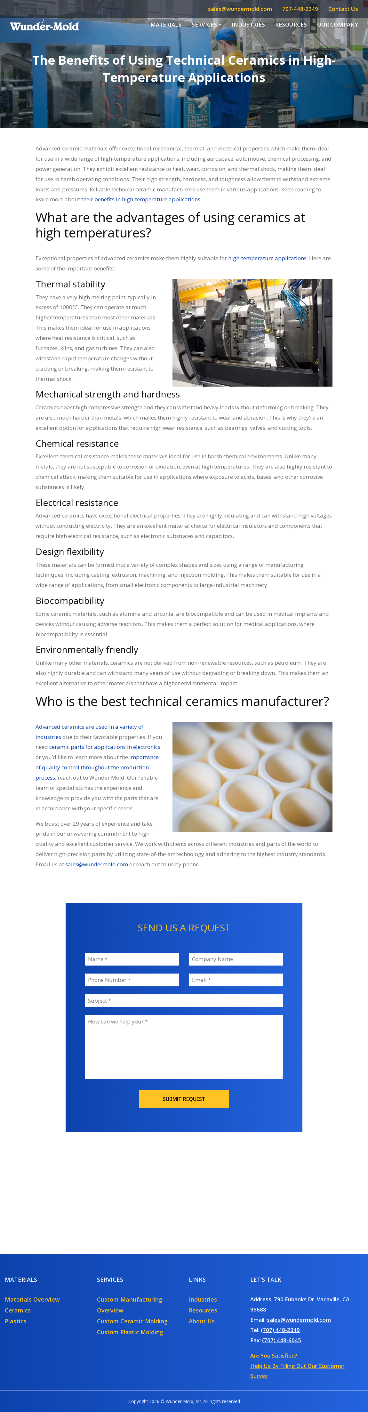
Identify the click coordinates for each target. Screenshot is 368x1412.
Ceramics (18, 1310)
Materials (165, 24)
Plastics (15, 1321)
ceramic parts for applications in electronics (104, 746)
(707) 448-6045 (281, 1340)
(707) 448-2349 (280, 1330)
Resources (291, 24)
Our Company (337, 24)
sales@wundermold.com (240, 8)
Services (204, 24)
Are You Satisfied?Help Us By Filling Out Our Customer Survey (297, 1366)
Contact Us (343, 8)
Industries (248, 24)
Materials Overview (32, 1299)
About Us (202, 1321)
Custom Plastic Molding (130, 1332)
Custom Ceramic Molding (132, 1321)
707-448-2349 (300, 8)
